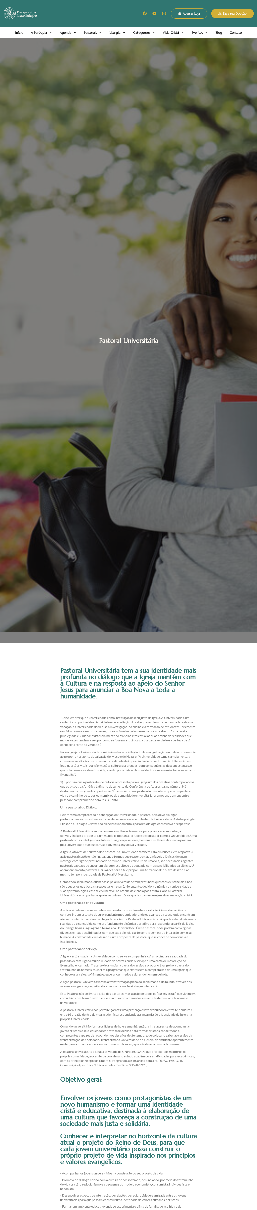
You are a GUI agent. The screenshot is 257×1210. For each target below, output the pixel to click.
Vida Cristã (173, 33)
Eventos (200, 33)
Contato (235, 33)
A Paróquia (41, 33)
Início (19, 33)
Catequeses (144, 33)
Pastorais (93, 33)
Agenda (68, 33)
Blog (218, 33)
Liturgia (117, 33)
